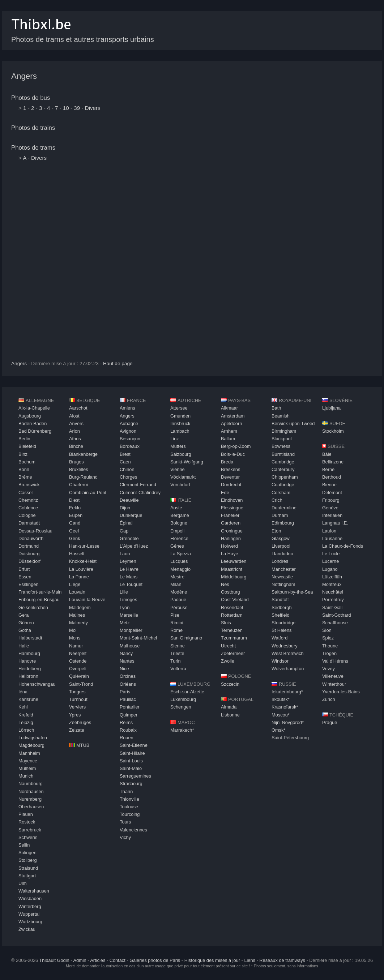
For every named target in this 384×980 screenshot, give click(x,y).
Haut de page (118, 363)
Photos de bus (30, 97)
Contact (117, 960)
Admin (79, 960)
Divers (93, 108)
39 (77, 108)
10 (66, 108)
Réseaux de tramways (282, 960)
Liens (249, 960)
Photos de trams (33, 147)
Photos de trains (33, 127)
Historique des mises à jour (212, 960)
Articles (97, 960)
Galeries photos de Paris (154, 960)
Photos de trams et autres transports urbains (82, 39)
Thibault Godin (54, 960)
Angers (24, 76)
